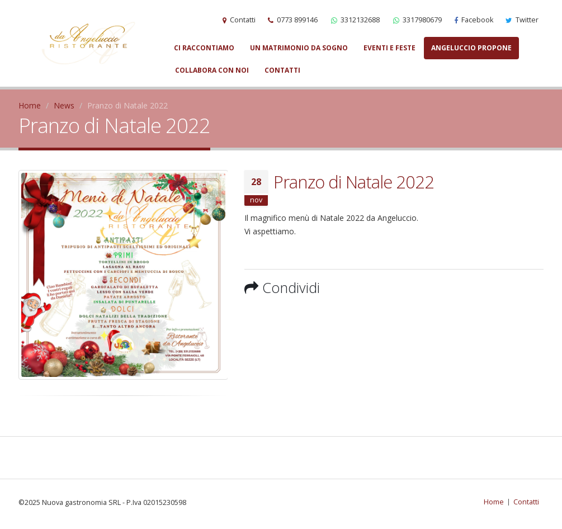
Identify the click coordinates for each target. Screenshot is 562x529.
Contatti (282, 70)
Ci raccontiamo (204, 48)
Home (29, 105)
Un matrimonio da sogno (299, 48)
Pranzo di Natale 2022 (353, 181)
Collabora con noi (212, 70)
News (64, 105)
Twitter (522, 20)
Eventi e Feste (389, 48)
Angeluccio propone (471, 48)
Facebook (473, 20)
